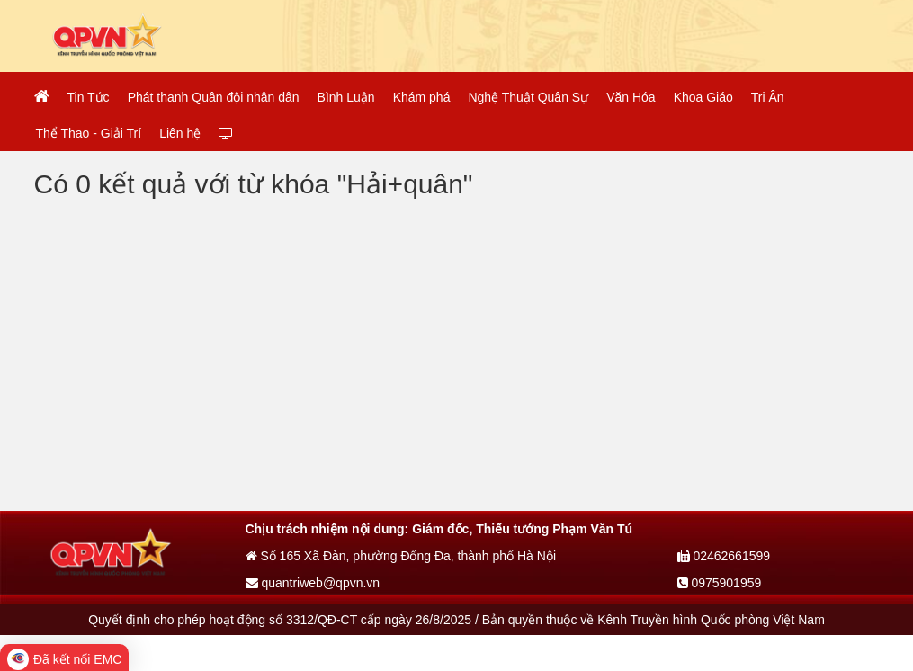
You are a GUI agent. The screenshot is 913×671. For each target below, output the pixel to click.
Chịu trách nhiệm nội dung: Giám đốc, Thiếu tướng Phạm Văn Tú (439, 529)
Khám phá (422, 97)
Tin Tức (88, 97)
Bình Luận (346, 97)
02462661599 (724, 556)
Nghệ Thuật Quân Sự (528, 97)
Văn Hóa (630, 97)
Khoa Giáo (703, 97)
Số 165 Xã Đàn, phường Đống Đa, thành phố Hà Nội (401, 556)
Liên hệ (180, 133)
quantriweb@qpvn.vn (313, 583)
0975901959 (719, 583)
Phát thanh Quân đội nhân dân (214, 97)
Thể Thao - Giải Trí (89, 133)
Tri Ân (767, 97)
